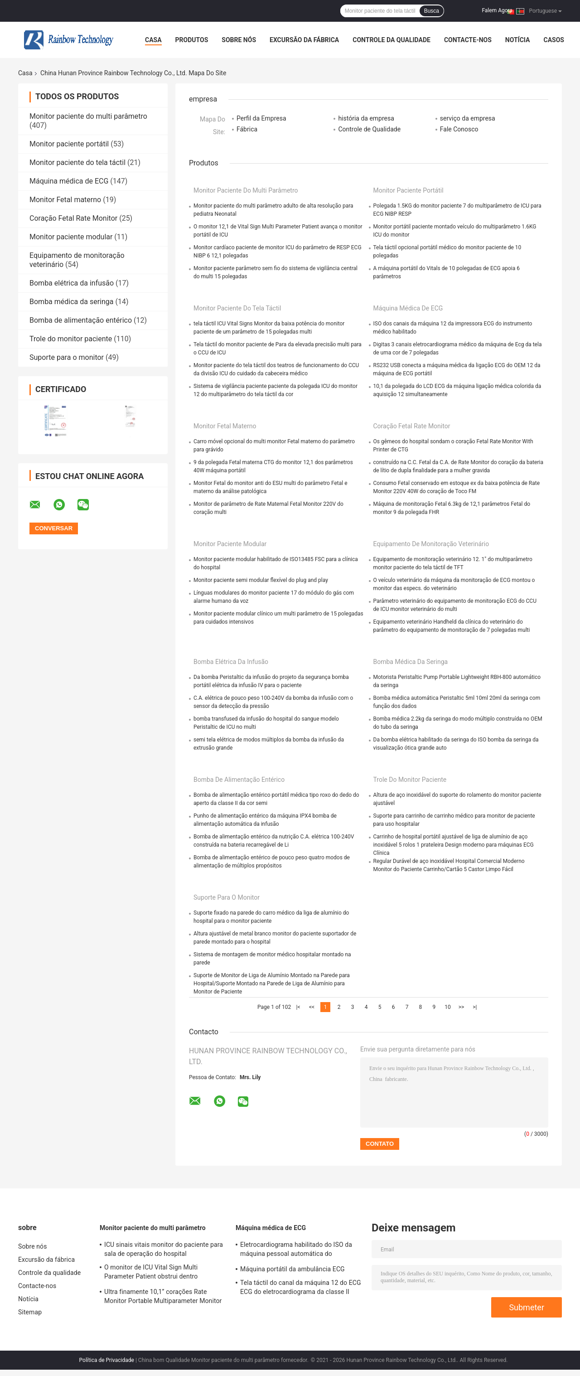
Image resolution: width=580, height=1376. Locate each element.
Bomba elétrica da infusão (71, 283)
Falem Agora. (498, 10)
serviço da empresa (467, 118)
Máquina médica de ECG (68, 181)
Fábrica (247, 129)
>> (461, 1007)
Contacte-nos (468, 40)
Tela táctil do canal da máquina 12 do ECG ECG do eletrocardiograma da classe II (300, 1287)
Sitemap (30, 1312)
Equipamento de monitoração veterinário (431, 543)
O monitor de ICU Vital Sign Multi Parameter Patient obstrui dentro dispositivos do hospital (151, 1273)
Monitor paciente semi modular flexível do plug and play (260, 580)
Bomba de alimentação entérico (80, 320)
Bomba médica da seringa (71, 301)
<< (311, 1007)
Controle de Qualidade (369, 129)
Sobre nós (239, 40)
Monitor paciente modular (70, 237)
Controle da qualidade (391, 40)
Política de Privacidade (106, 1360)
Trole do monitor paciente (70, 338)
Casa (153, 40)
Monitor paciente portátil (69, 144)
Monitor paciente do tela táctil (77, 162)
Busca (431, 11)
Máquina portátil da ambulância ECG (292, 1269)
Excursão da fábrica (304, 40)
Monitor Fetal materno (65, 199)
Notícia (517, 40)
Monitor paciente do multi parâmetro (88, 116)
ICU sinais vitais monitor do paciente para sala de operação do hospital (163, 1249)
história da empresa (366, 118)
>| (475, 1007)
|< (298, 1007)
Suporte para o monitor (66, 357)
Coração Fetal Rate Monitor (73, 218)
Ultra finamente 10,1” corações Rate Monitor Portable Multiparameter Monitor (163, 1296)
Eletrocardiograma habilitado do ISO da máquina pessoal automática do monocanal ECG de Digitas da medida (296, 1250)
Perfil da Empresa (261, 118)
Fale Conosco (459, 129)
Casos (553, 40)
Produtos (191, 40)
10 (448, 1007)
